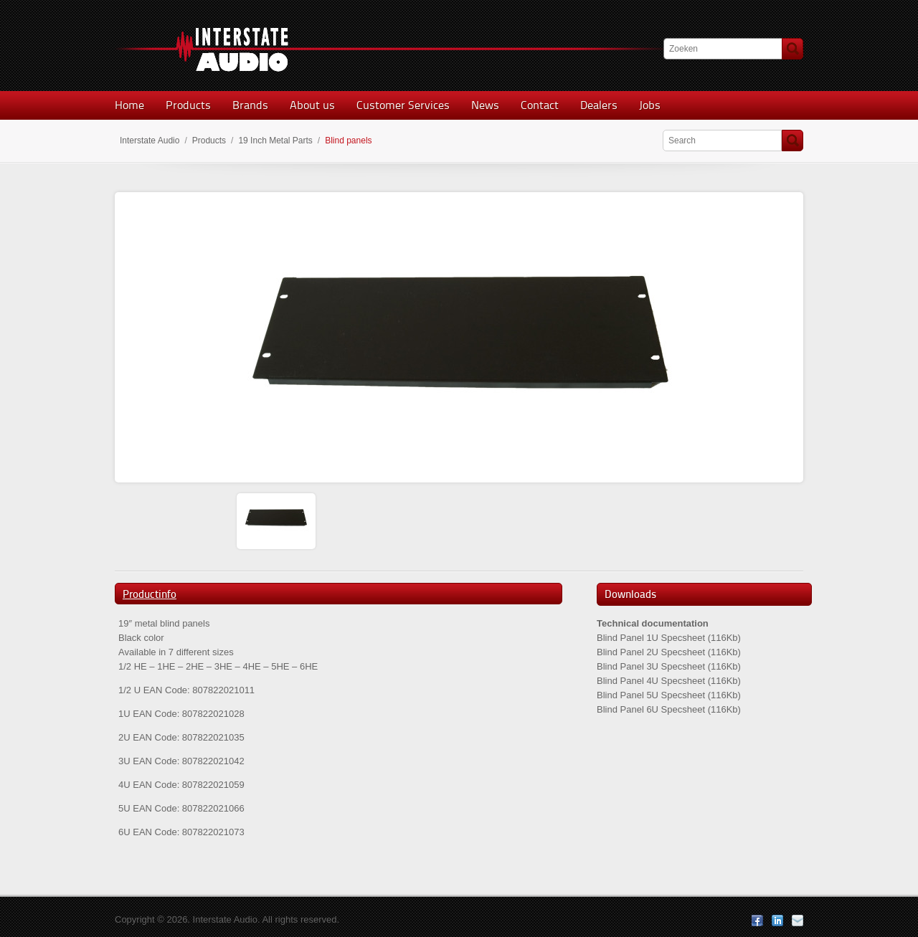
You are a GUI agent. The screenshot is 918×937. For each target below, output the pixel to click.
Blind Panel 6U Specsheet (651, 709)
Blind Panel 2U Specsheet (651, 652)
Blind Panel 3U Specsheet (651, 666)
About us (312, 105)
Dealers (598, 105)
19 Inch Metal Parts (275, 140)
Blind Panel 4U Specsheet (651, 680)
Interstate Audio (149, 140)
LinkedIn (777, 920)
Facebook (757, 920)
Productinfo (149, 594)
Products (188, 105)
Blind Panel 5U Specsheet (651, 695)
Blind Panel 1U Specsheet (651, 637)
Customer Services (403, 105)
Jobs (650, 105)
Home (129, 105)
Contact (540, 105)
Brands (250, 105)
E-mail (797, 920)
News (485, 105)
